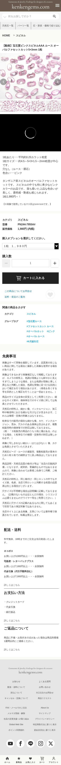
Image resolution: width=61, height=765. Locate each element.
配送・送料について (16, 687)
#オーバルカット (35, 331)
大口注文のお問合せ (45, 693)
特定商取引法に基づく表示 (44, 724)
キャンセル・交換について (16, 698)
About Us (45, 708)
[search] (54, 16)
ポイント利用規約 (16, 730)
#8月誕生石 (32, 341)
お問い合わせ (45, 687)
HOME (6, 35)
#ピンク (51, 331)
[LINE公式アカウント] (31, 743)
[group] (30, 76)
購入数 (7, 256)
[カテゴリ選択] (5, 15)
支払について (16, 693)
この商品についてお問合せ (18, 291)
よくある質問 (45, 681)
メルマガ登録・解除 (16, 713)
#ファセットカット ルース (40, 326)
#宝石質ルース (34, 321)
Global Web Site (16, 724)
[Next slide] (57, 82)
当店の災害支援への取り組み (16, 719)
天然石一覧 (8, 25)
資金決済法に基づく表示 (44, 730)
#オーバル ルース (36, 336)
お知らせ (16, 681)
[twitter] (51, 743)
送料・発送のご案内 (15, 297)
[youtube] (10, 743)
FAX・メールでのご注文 (16, 708)
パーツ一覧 (23, 25)
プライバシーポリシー (44, 719)
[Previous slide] (3, 82)
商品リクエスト (45, 698)
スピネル (21, 35)
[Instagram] (41, 743)
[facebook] (20, 743)
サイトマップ (45, 713)
